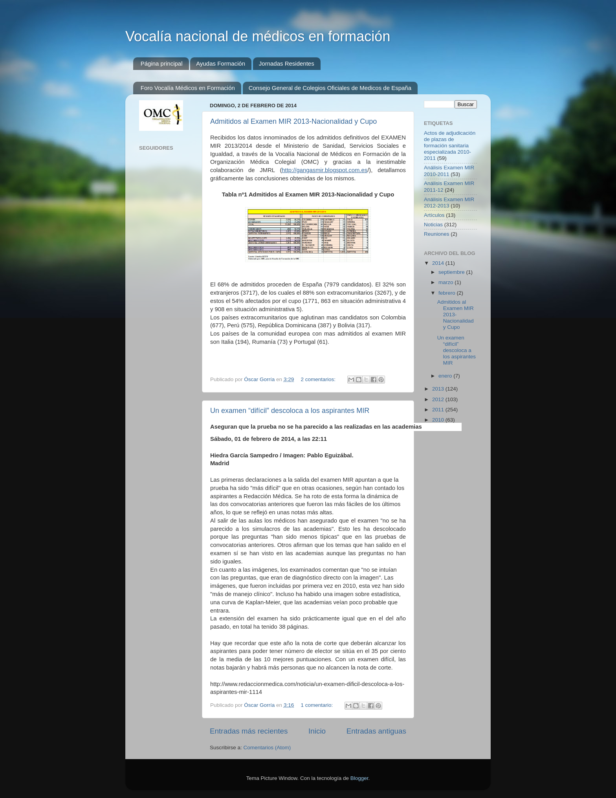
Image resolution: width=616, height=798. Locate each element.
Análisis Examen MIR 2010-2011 (449, 171)
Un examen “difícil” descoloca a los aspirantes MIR (289, 411)
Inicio (317, 731)
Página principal (162, 63)
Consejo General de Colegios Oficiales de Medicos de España (330, 87)
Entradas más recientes (249, 731)
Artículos (434, 215)
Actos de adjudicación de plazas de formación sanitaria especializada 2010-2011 (449, 145)
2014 (439, 263)
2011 (439, 410)
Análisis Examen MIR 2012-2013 (449, 202)
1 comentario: (317, 705)
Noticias (433, 224)
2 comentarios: (319, 379)
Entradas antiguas (376, 731)
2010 (439, 420)
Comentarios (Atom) (267, 747)
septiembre (452, 272)
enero (445, 376)
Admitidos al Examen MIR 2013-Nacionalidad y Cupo (293, 121)
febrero (447, 293)
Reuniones (436, 234)
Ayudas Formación (220, 63)
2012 (439, 399)
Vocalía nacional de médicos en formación (257, 36)
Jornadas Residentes (286, 63)
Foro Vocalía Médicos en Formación (188, 87)
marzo (446, 282)
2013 (439, 389)
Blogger (359, 778)
